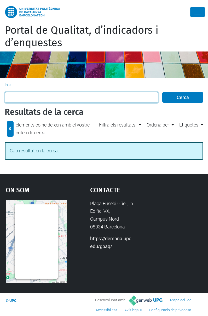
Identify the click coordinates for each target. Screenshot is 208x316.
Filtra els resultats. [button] (117, 125)
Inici (8, 85)
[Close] (197, 12)
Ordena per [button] (158, 125)
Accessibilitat (106, 310)
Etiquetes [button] (188, 125)
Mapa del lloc (180, 300)
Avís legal (132, 310)
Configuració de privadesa (170, 310)
